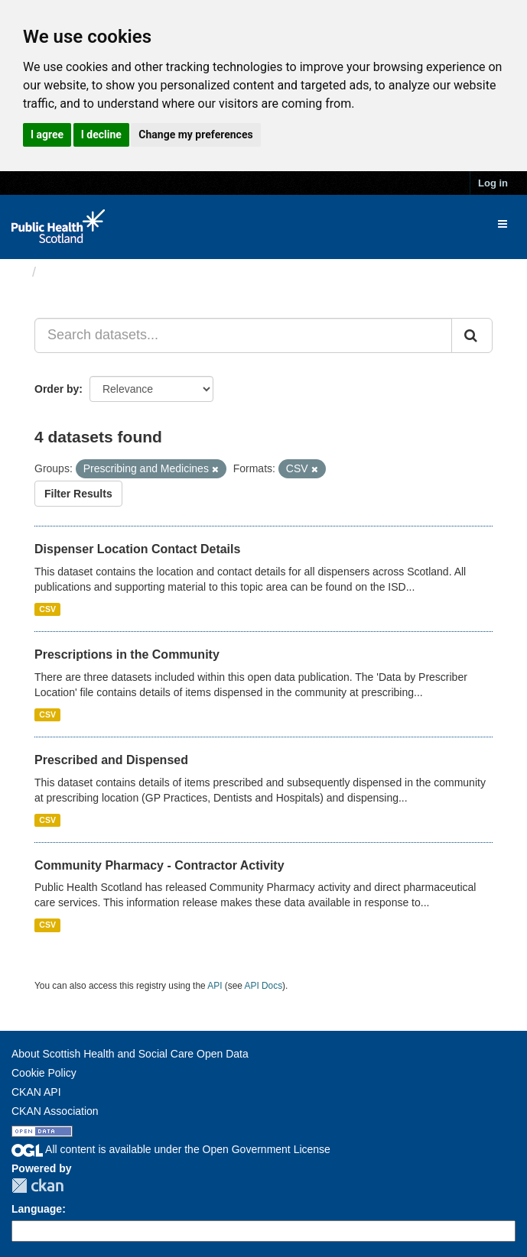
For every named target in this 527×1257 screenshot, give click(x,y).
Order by (56, 389)
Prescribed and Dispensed (111, 759)
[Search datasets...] (243, 335)
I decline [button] (101, 134)
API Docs (264, 985)
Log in (493, 183)
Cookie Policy (43, 1073)
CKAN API (36, 1092)
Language (36, 1209)
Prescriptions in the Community (127, 654)
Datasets (72, 272)
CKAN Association (55, 1111)
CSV (47, 609)
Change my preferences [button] (195, 134)
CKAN (37, 1186)
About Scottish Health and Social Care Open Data (130, 1054)
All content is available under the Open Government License (170, 1149)
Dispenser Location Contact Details (137, 549)
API (214, 985)
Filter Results (78, 494)
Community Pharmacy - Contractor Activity (159, 865)
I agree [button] (47, 134)
